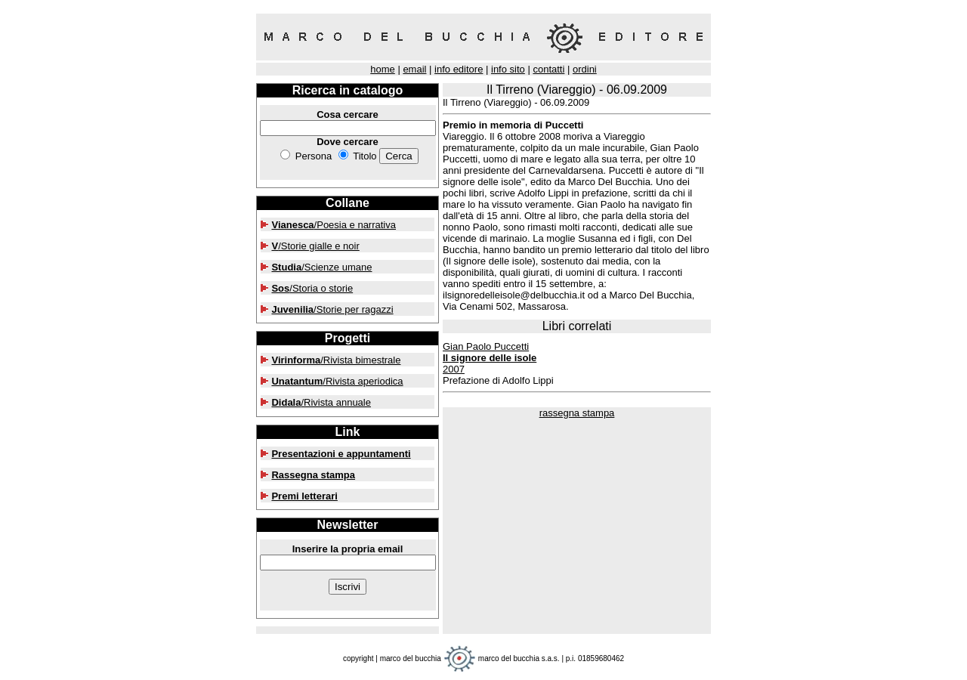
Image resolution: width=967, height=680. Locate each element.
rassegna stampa (577, 413)
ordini (585, 69)
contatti (548, 69)
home (382, 69)
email (414, 69)
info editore (458, 69)
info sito (508, 69)
